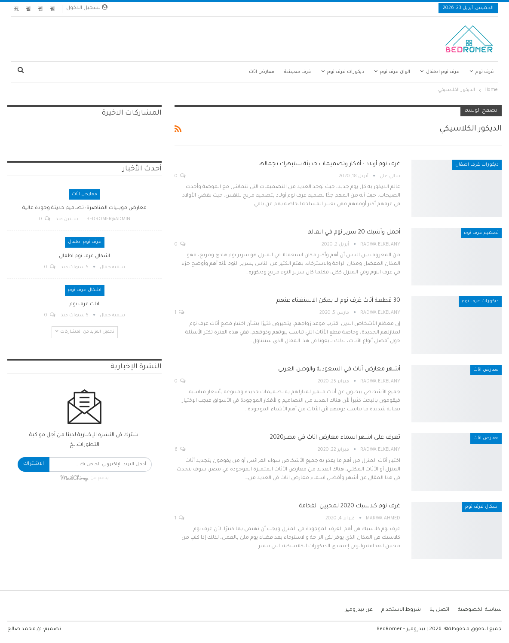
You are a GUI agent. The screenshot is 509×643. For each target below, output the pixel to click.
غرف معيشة (297, 72)
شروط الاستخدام (401, 610)
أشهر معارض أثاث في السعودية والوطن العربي (339, 369)
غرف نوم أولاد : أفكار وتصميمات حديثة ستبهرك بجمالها (329, 164)
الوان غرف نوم (395, 72)
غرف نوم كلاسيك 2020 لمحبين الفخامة (349, 506)
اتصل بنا (439, 610)
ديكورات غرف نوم (345, 72)
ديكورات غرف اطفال (477, 164)
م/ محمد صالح (24, 629)
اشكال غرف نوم (482, 507)
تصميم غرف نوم (481, 233)
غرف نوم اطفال (443, 72)
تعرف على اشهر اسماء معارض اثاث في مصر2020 (335, 437)
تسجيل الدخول (86, 7)
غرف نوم (484, 72)
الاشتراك (33, 464)
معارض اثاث (261, 72)
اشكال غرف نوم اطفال (84, 256)
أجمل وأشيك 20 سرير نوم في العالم (354, 232)
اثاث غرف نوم (84, 304)
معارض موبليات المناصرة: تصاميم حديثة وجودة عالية (84, 208)
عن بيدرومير (359, 610)
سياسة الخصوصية (480, 610)
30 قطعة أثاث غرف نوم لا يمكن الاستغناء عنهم (338, 300)
